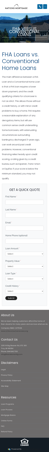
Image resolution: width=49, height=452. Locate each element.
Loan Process (6, 409)
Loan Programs (7, 404)
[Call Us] (40, 6)
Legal (3, 369)
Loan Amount (12, 248)
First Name (11, 196)
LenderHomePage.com (32, 449)
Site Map (4, 386)
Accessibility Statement (11, 380)
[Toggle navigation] (45, 6)
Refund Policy (6, 431)
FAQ (2, 426)
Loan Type (11, 273)
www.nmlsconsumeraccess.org (14, 331)
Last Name (11, 209)
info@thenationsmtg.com (11, 354)
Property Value (13, 261)
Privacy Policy (6, 375)
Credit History (12, 286)
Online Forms (6, 420)
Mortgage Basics (8, 415)
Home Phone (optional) (16, 235)
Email (8, 222)
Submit (11, 298)
